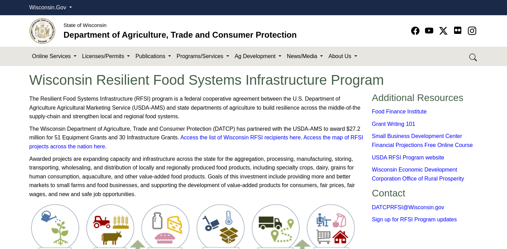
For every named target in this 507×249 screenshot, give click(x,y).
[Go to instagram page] (472, 31)
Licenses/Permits (104, 56)
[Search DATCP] (473, 56)
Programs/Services (200, 56)
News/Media (303, 56)
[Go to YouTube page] (430, 31)
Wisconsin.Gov (48, 7)
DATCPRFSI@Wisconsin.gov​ (408, 207)
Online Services (52, 56)
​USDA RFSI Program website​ (408, 157)
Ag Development (256, 56)
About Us (340, 56)
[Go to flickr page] (457, 30)
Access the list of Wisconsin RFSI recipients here (240, 137)
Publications (151, 56)
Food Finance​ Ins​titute (399, 111)
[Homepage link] (42, 31)
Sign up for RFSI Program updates (414, 219)
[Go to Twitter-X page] (444, 31)
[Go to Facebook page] (416, 31)
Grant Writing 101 (393, 124)
